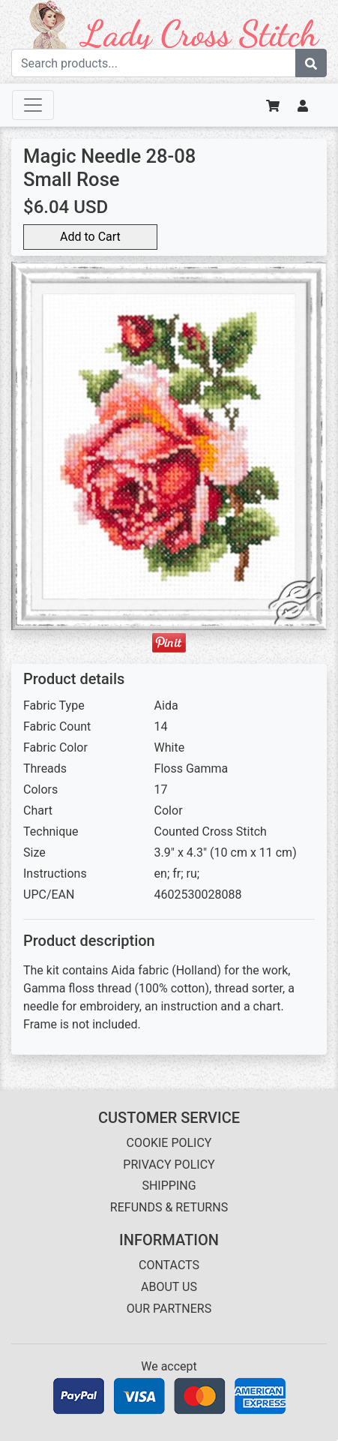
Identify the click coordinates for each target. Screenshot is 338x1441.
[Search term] (153, 63)
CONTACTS (169, 1265)
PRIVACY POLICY (168, 1164)
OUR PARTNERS (169, 1308)
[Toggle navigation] (33, 105)
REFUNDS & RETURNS (169, 1207)
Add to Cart (90, 237)
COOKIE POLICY (169, 1143)
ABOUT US (169, 1287)
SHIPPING (169, 1185)
